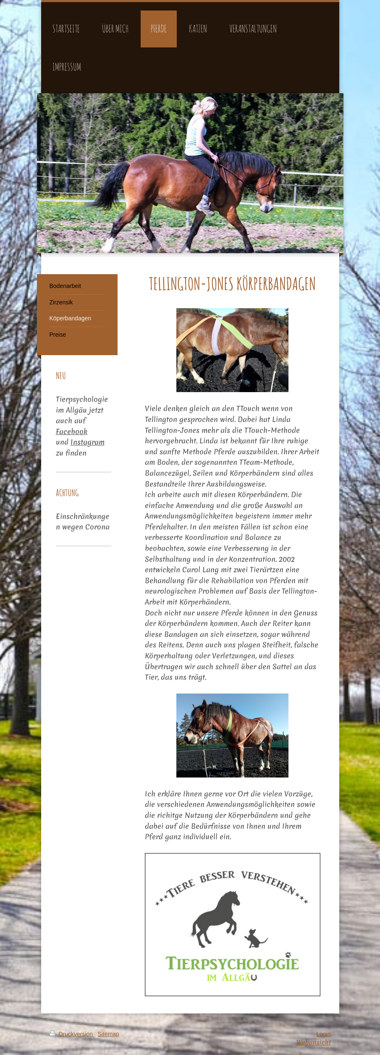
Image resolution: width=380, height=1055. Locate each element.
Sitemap (108, 1034)
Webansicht (313, 1042)
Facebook (71, 431)
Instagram (88, 442)
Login (323, 1034)
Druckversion (72, 1034)
